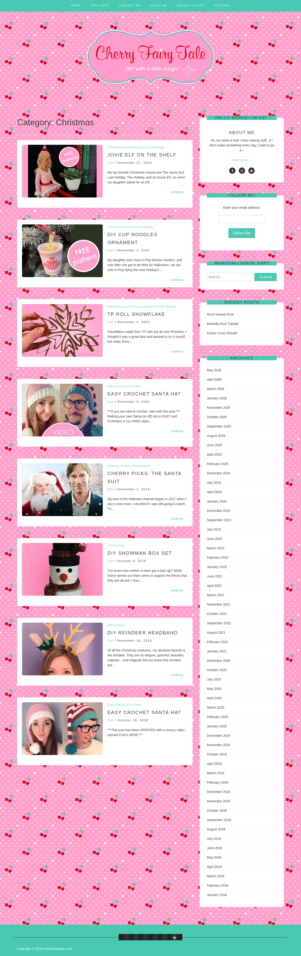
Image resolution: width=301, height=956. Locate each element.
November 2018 (218, 801)
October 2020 (217, 670)
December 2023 (218, 511)
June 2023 (214, 539)
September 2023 (219, 520)
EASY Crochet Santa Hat (144, 393)
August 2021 (216, 632)
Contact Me (129, 5)
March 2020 (215, 707)
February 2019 (217, 782)
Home (76, 5)
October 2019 (217, 754)
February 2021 (217, 642)
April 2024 (214, 492)
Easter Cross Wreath (222, 333)
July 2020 (214, 679)
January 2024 (217, 501)
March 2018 (215, 876)
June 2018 (214, 848)
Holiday (146, 227)
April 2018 (214, 867)
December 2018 (218, 792)
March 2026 (215, 389)
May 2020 (214, 689)
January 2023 (217, 567)
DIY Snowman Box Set (139, 553)
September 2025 (219, 426)
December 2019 (218, 735)
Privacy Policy (191, 5)
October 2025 (217, 417)
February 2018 (217, 885)
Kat (110, 162)
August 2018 (216, 829)
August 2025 (216, 436)
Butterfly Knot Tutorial (222, 324)
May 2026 (214, 370)
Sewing (157, 147)
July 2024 (214, 482)
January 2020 (217, 726)
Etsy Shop (99, 5)
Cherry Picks (118, 466)
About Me (159, 5)
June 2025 (214, 445)
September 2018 (219, 820)
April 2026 (214, 379)
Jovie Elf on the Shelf (141, 154)
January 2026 (217, 398)
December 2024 (218, 473)
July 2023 (214, 529)
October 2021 (217, 614)
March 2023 (215, 548)
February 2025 (217, 464)
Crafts (132, 147)
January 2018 (217, 895)
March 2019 (215, 773)
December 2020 (218, 660)
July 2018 (214, 839)
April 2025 (214, 454)
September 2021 (219, 623)
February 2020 (217, 717)
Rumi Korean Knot (220, 314)
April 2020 (214, 698)
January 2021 (217, 651)
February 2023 (217, 557)
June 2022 (214, 576)
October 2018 (217, 810)
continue (179, 192)
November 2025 (218, 407)
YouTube (222, 5)
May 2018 (214, 857)
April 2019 (214, 764)
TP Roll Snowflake (136, 314)
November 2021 (218, 604)
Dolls (144, 147)
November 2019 (218, 745)
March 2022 (215, 595)
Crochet (134, 386)
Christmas (116, 147)
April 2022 (214, 586)
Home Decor (166, 306)
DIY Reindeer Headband (142, 632)
